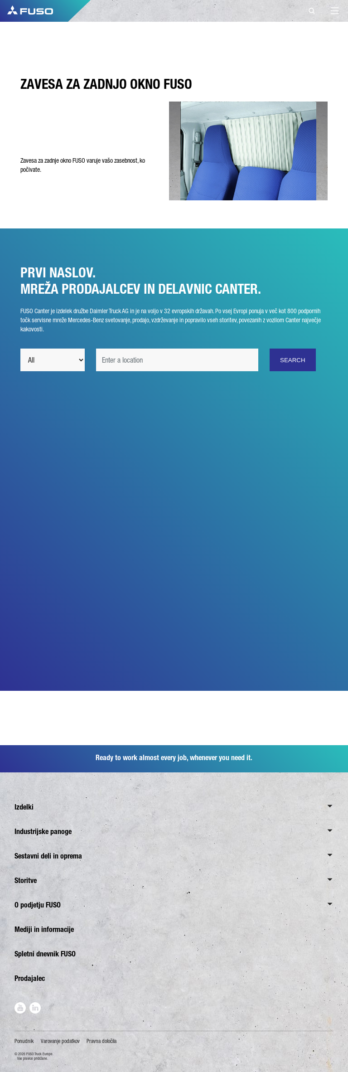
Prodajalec (29, 978)
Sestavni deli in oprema (48, 856)
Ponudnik (24, 1041)
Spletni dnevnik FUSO (45, 954)
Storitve (25, 880)
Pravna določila (101, 1041)
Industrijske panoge (43, 831)
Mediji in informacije (44, 929)
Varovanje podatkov (60, 1041)
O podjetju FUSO (37, 905)
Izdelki (24, 807)
